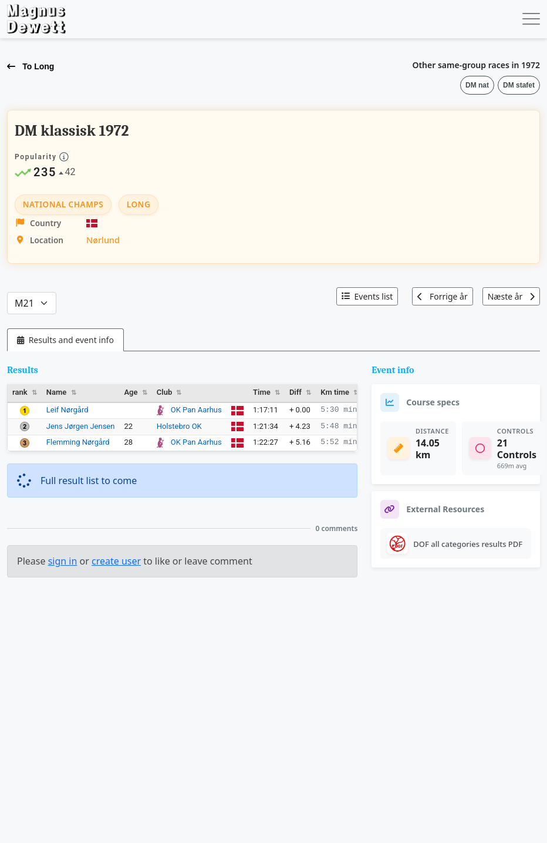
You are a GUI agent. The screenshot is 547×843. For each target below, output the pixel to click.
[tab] (65, 339)
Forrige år (442, 296)
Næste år (511, 296)
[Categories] (31, 303)
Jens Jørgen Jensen (80, 426)
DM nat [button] (477, 85)
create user (116, 561)
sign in (62, 561)
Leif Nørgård (67, 409)
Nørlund (103, 240)
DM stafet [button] (519, 85)
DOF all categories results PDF (467, 544)
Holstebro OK (179, 426)
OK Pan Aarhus (196, 409)
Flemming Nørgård (78, 442)
